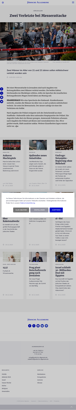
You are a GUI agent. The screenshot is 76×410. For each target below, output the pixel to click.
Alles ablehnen (21, 210)
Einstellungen (39, 210)
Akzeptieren (56, 210)
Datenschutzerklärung (27, 203)
